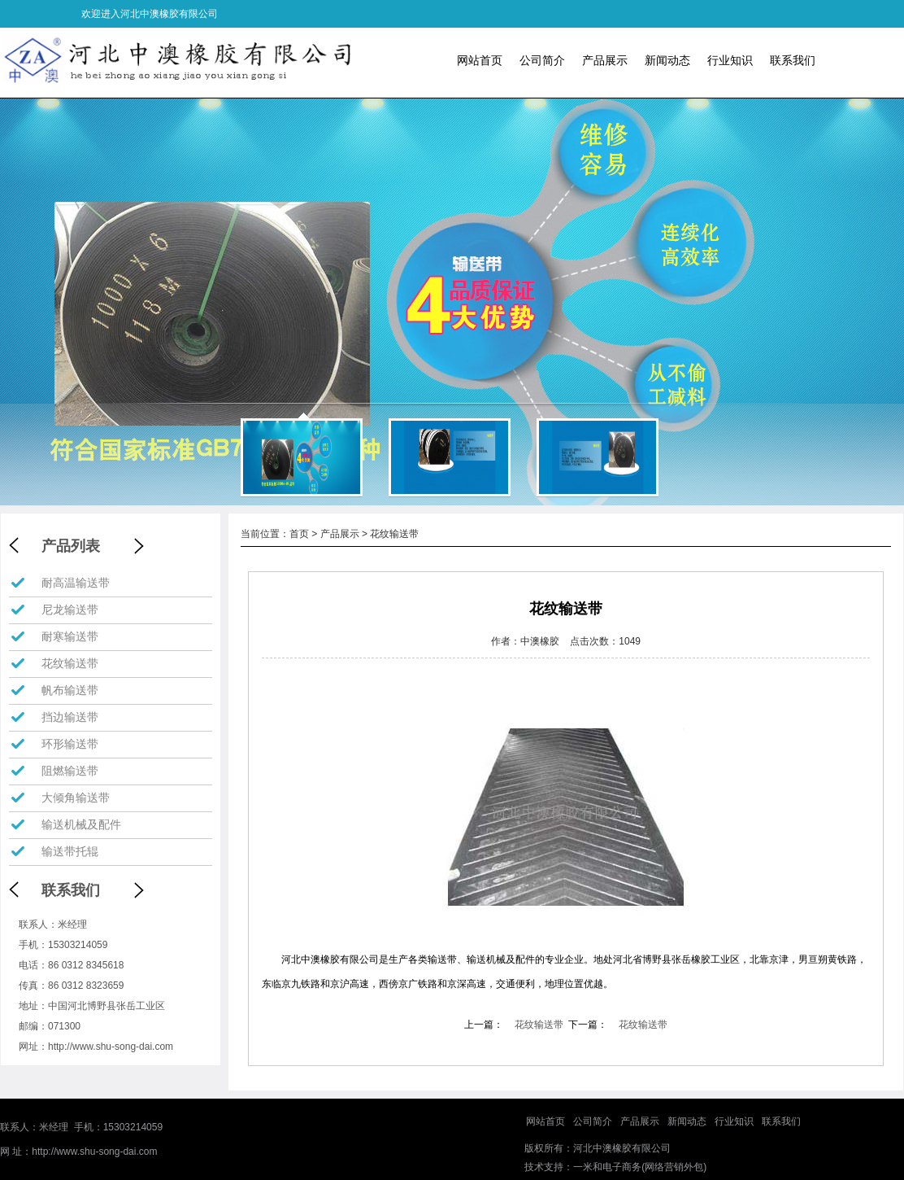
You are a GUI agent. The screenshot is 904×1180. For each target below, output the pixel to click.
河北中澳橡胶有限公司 (622, 1148)
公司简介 (542, 60)
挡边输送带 (69, 716)
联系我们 (792, 60)
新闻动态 (667, 60)
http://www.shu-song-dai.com (110, 1046)
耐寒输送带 (69, 636)
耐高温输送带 (75, 582)
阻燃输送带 (69, 770)
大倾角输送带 (75, 797)
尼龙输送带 (69, 609)
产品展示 (605, 60)
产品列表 (70, 546)
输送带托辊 (69, 851)
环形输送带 (69, 743)
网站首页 (479, 60)
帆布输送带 (69, 690)
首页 (299, 534)
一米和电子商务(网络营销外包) (639, 1167)
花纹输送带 (69, 663)
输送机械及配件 (81, 824)
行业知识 (730, 60)
